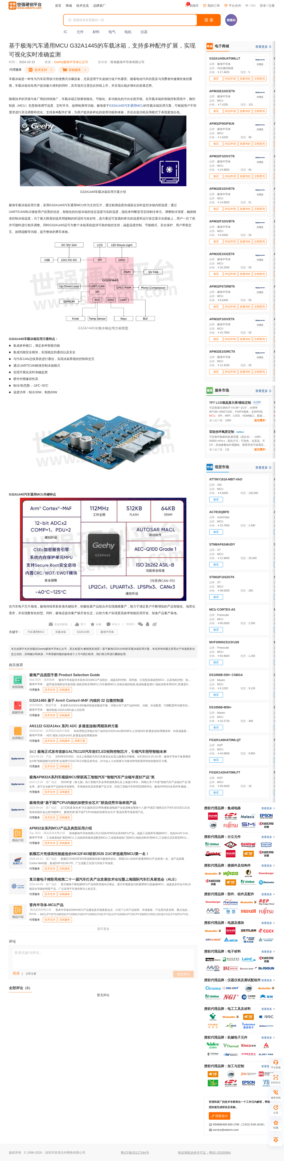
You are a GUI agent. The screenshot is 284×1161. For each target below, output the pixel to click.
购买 (216, 78)
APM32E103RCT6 (222, 351)
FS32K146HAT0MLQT (225, 740)
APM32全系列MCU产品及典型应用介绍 (60, 828)
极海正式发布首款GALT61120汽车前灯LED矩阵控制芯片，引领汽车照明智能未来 (98, 751)
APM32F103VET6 (222, 319)
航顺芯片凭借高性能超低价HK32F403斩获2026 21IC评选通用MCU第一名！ (89, 854)
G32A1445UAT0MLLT (224, 58)
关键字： (15, 632)
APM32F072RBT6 (222, 286)
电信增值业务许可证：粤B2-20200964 (204, 1152)
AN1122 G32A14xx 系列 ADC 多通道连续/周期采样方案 (73, 726)
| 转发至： (128, 624)
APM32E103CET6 (222, 91)
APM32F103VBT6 (222, 221)
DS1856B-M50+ (220, 707)
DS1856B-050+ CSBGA (226, 675)
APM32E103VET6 (222, 188)
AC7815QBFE (219, 512)
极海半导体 (107, 631)
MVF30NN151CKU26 (224, 642)
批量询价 (245, 78)
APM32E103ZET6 (222, 254)
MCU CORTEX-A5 (222, 609)
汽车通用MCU (134, 105)
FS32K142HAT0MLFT (224, 772)
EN (253, 5)
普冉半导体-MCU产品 (46, 905)
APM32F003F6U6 (221, 123)
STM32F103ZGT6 (221, 577)
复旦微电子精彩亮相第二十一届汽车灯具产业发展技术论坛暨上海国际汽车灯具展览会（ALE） (103, 879)
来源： (49, 62)
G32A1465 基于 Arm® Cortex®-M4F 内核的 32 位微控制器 (76, 700)
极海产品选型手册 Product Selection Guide (64, 675)
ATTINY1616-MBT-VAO (225, 479)
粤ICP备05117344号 (135, 1152)
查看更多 (261, 46)
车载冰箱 (60, 631)
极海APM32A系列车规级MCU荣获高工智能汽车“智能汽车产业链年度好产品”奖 (92, 777)
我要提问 (219, 1116)
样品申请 (230, 78)
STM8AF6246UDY (222, 544)
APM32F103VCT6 (222, 156)
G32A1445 (116, 105)
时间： (13, 62)
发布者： (104, 62)
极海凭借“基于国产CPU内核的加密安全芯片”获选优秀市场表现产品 (82, 803)
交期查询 (259, 78)
